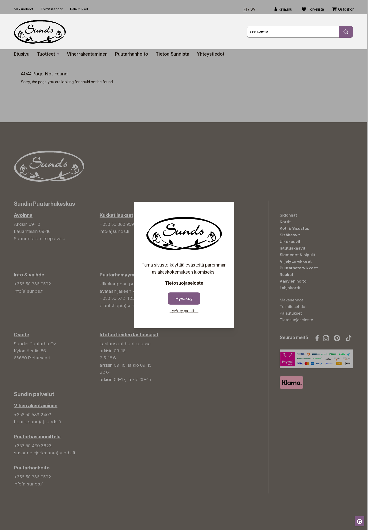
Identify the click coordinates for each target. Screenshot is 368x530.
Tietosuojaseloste (184, 283)
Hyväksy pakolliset (184, 311)
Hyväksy (184, 298)
